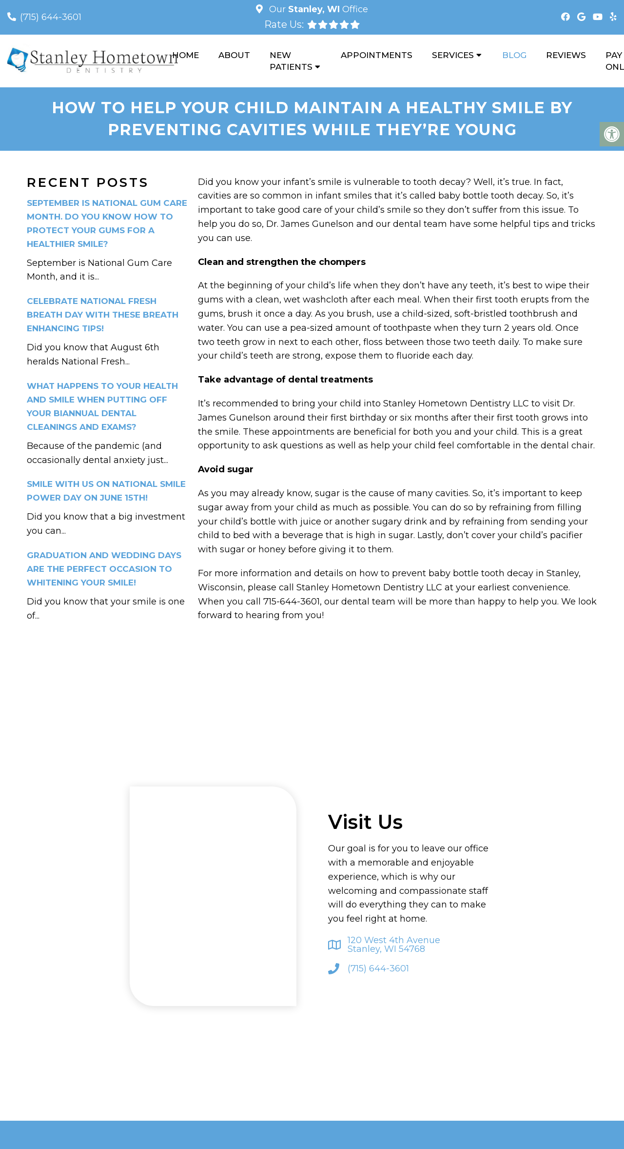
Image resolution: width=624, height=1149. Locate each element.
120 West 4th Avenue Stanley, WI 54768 (394, 944)
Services (453, 55)
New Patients (291, 61)
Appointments (376, 55)
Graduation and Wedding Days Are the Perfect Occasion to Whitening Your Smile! (104, 568)
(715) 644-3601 (50, 17)
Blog (514, 55)
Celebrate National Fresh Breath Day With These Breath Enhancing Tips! (102, 314)
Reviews (566, 55)
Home (185, 55)
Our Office (317, 9)
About (234, 55)
